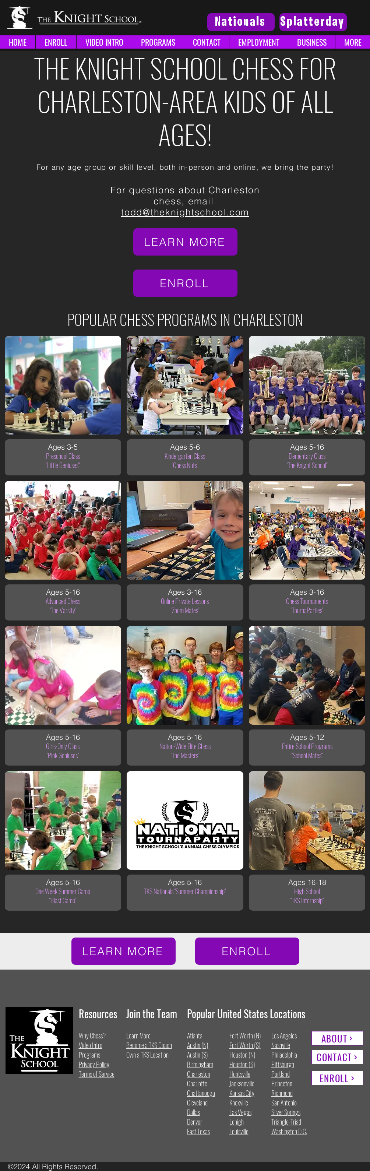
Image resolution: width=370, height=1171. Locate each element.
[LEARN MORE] (185, 242)
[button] (352, 42)
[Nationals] (241, 22)
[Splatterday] (313, 22)
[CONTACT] (337, 1057)
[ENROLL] (185, 283)
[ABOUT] (337, 1038)
